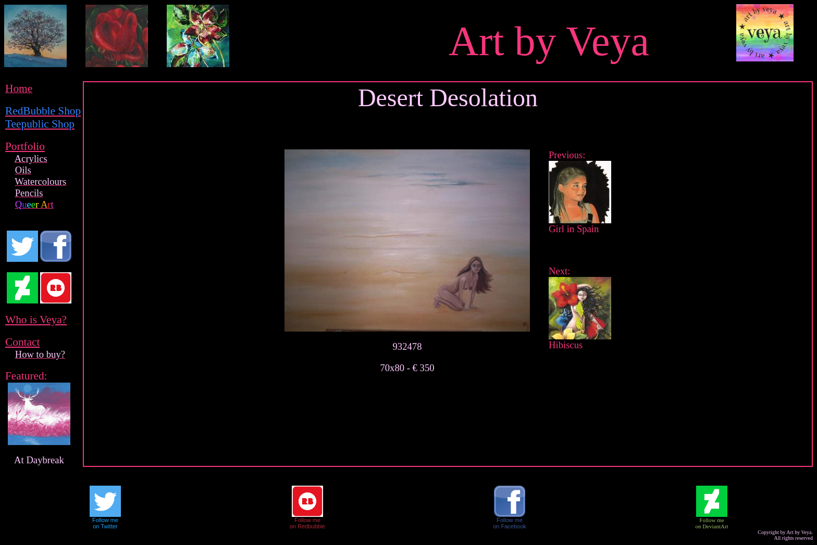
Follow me (105, 520)
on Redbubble (308, 526)
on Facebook (509, 526)
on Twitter (105, 526)
